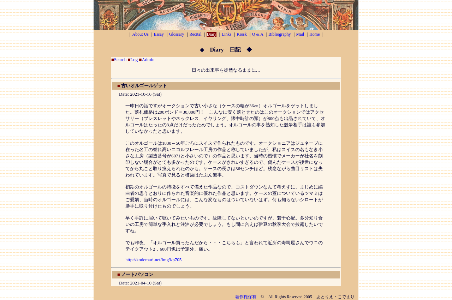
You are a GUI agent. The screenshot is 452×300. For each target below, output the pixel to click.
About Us (140, 34)
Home (314, 34)
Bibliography (279, 34)
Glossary (176, 34)
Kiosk (242, 34)
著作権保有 (245, 296)
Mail (300, 34)
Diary (211, 34)
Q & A (257, 34)
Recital (196, 34)
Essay (159, 34)
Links (226, 34)
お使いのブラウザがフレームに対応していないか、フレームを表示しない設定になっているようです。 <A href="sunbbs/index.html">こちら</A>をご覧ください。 (226, 171)
